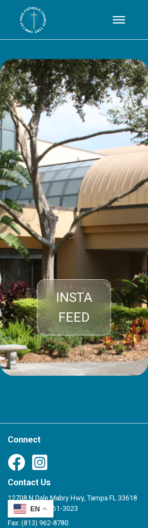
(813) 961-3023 (54, 508)
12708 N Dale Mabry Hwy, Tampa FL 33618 (72, 498)
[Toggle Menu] (119, 19)
